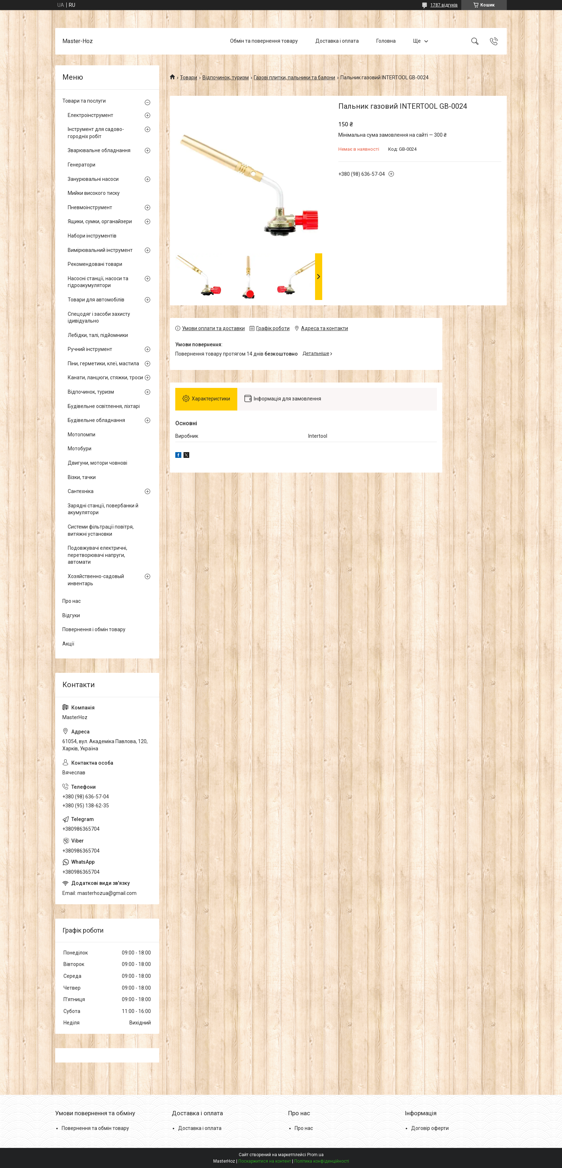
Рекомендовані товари (95, 264)
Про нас (71, 601)
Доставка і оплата (337, 41)
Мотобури (79, 448)
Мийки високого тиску (94, 193)
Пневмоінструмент (90, 207)
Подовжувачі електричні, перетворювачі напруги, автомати (97, 555)
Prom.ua (315, 1154)
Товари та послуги (84, 101)
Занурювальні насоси (93, 179)
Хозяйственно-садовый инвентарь (96, 579)
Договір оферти (430, 1128)
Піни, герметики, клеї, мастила (103, 363)
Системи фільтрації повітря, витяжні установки (101, 530)
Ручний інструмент (90, 349)
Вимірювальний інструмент (100, 250)
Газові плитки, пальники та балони (294, 77)
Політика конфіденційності (321, 1161)
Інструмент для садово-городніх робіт (96, 132)
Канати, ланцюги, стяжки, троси (105, 377)
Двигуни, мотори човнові (97, 463)
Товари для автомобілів (96, 299)
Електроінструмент (90, 115)
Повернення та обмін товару (95, 1128)
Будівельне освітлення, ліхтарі (104, 406)
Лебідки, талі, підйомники (98, 335)
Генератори (81, 165)
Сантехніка (81, 491)
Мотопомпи (81, 434)
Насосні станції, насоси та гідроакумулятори (98, 282)
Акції (68, 644)
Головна (386, 41)
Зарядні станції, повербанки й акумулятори (103, 509)
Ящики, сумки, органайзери (100, 221)
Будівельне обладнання (96, 420)
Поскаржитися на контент (264, 1161)
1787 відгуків (444, 5)
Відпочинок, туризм (226, 77)
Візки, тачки (82, 477)
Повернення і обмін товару (93, 629)
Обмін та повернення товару (264, 41)
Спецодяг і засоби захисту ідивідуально (99, 317)
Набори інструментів (92, 236)
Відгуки (71, 615)
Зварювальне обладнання (99, 150)
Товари (188, 77)
